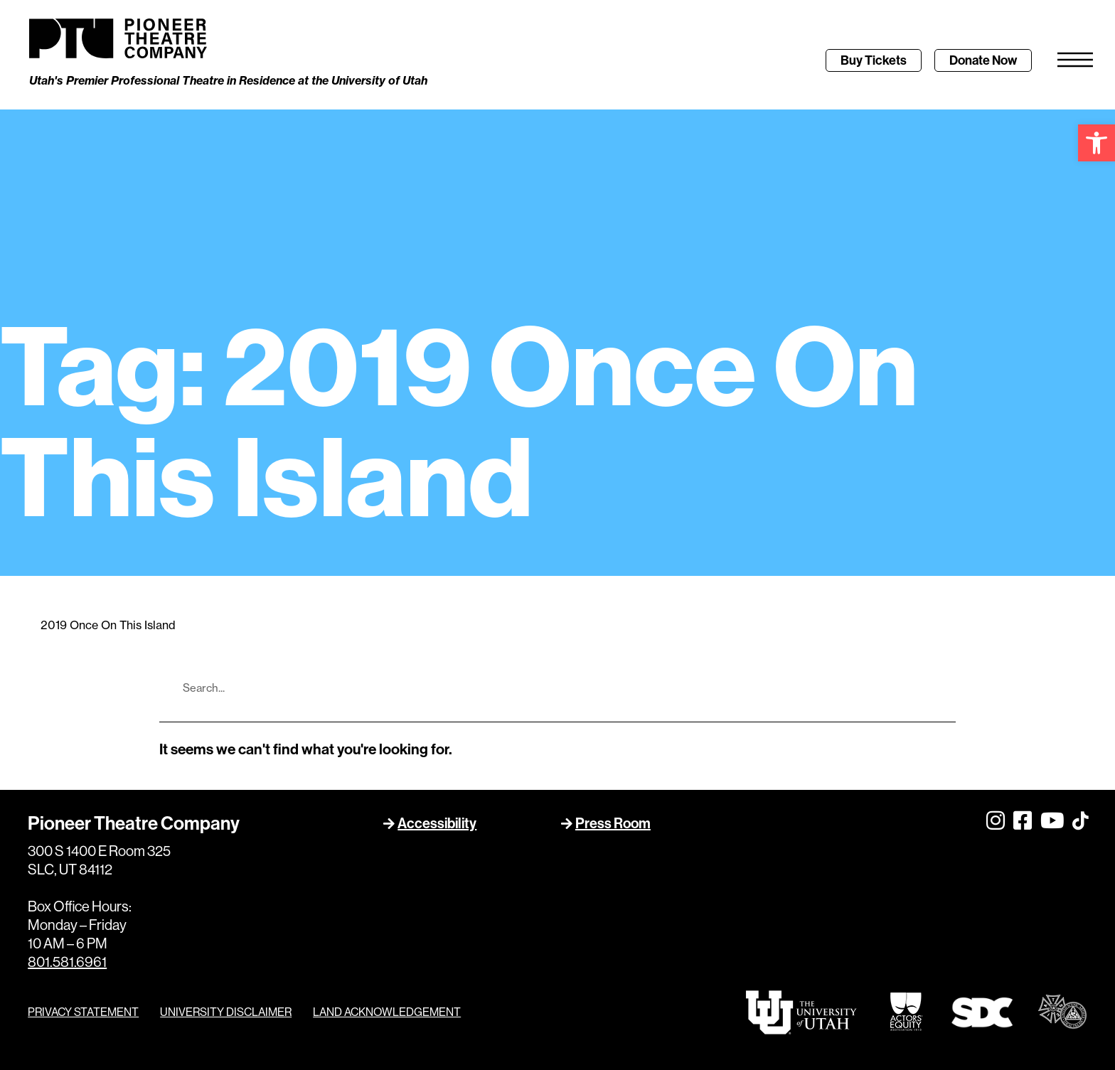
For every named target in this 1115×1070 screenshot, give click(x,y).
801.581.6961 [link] (67, 962)
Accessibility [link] (437, 823)
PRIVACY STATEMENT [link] (83, 1012)
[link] (1096, 142)
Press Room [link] (613, 823)
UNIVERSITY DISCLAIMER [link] (226, 1012)
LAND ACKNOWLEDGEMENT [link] (387, 1012)
